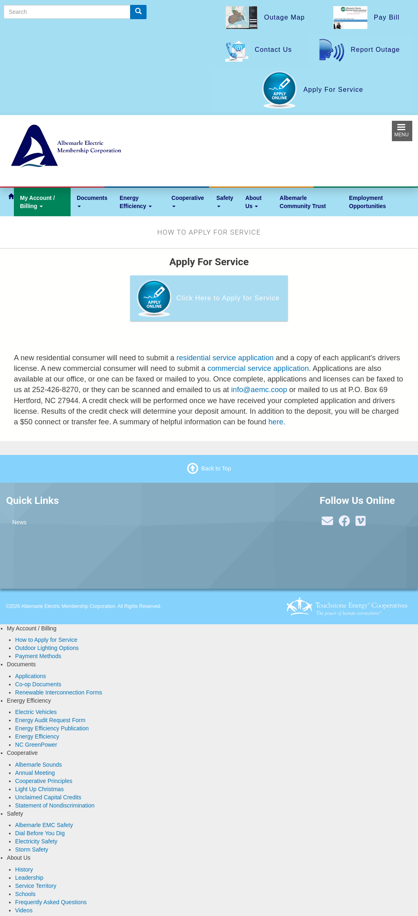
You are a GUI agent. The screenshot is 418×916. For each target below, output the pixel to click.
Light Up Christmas (39, 789)
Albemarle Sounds (38, 764)
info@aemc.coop (259, 389)
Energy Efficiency (136, 202)
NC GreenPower (36, 744)
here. (276, 421)
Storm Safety (31, 849)
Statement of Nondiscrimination (55, 805)
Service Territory (35, 886)
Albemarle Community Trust (303, 202)
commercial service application (258, 368)
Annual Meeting (35, 773)
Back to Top (216, 468)
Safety (224, 201)
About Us (253, 202)
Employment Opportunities (367, 202)
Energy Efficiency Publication (52, 728)
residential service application (224, 357)
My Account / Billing (37, 202)
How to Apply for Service (46, 640)
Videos (24, 910)
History (24, 869)
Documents (92, 201)
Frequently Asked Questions (51, 902)
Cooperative (187, 201)
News (19, 522)
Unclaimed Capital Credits (48, 797)
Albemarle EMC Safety (44, 825)
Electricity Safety (36, 841)
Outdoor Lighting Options (47, 648)
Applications (30, 676)
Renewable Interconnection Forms (58, 692)
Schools (25, 894)
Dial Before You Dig (39, 833)
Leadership (29, 877)
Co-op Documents (38, 684)
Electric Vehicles (36, 712)
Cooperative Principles (43, 781)
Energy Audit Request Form (50, 720)
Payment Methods (38, 656)
